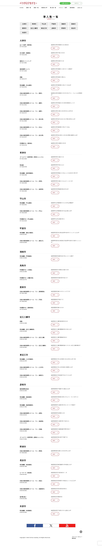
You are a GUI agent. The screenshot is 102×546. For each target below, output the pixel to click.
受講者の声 (44, 7)
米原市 (24, 32)
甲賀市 (54, 24)
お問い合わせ (66, 3)
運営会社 (74, 538)
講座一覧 (36, 7)
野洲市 (63, 28)
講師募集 (72, 7)
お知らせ (79, 7)
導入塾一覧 (53, 7)
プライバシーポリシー (77, 536)
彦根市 (54, 28)
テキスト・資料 (63, 7)
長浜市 (73, 28)
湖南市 (63, 24)
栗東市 (24, 28)
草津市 (34, 24)
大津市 (24, 24)
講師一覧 (28, 7)
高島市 (73, 24)
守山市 (44, 24)
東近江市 (44, 28)
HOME (22, 7)
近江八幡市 (34, 28)
